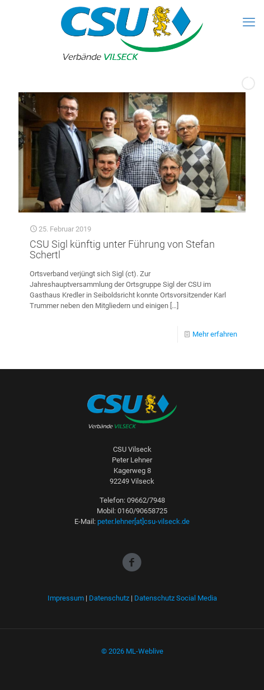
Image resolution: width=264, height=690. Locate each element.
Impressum (66, 598)
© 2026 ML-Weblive (132, 651)
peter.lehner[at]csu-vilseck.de (143, 521)
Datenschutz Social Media (175, 598)
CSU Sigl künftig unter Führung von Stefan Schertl (122, 249)
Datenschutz (109, 598)
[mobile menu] (248, 22)
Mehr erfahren (214, 334)
